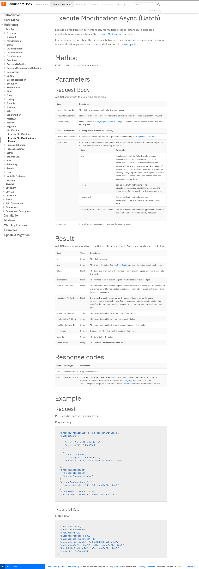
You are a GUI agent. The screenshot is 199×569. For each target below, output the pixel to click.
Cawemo (94, 4)
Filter (9, 91)
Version (11, 180)
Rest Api (10, 29)
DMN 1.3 (10, 191)
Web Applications (15, 225)
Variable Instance (16, 176)
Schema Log (13, 156)
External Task (13, 87)
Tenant (10, 168)
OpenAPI (11, 37)
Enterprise (107, 4)
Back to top (192, 566)
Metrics (10, 122)
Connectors (12, 207)
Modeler (9, 220)
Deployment (13, 72)
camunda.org (53, 566)
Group (10, 95)
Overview (12, 33)
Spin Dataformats (14, 203)
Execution (12, 83)
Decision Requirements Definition (24, 68)
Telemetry (12, 164)
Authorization (14, 40)
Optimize (81, 4)
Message (11, 118)
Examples (10, 230)
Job (9, 110)
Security (121, 4)
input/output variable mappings (108, 121)
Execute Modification (19, 134)
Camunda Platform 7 (62, 4)
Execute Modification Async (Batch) (22, 140)
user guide (130, 44)
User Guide (11, 20)
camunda (118, 566)
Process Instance (15, 148)
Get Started (42, 4)
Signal (10, 152)
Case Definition (14, 48)
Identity (11, 103)
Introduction (12, 15)
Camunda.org (154, 10)
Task (9, 160)
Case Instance (14, 56)
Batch (10, 44)
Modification (13, 130)
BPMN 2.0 (11, 187)
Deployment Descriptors (18, 211)
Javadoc (10, 183)
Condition (12, 60)
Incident (11, 107)
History (10, 99)
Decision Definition (16, 64)
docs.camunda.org (71, 566)
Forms (9, 199)
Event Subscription (16, 79)
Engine (10, 75)
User (9, 172)
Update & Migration (17, 235)
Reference (11, 25)
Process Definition (16, 145)
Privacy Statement (147, 566)
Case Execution (15, 52)
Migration (11, 126)
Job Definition (14, 114)
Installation (11, 215)
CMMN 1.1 (11, 195)
